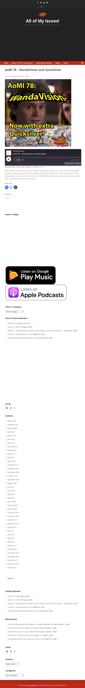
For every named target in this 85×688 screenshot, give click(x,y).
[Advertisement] (42, 44)
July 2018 (10, 487)
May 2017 (10, 538)
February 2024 (12, 447)
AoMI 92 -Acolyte (14, 323)
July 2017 (10, 531)
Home (42, 7)
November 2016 (13, 556)
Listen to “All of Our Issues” (22, 63)
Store (66, 63)
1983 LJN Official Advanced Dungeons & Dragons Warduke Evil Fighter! (33, 624)
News (57, 63)
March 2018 (11, 502)
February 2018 (12, 505)
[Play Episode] (8, 159)
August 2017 (11, 527)
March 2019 (11, 461)
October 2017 (12, 520)
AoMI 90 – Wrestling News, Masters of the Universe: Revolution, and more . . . (36, 331)
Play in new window (24, 167)
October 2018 (12, 476)
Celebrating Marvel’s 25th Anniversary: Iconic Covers (26, 639)
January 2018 (12, 509)
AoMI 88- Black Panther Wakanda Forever (23, 338)
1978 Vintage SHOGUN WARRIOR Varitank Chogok (26, 628)
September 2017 (13, 523)
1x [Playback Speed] (18, 160)
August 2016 (11, 567)
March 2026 (11, 421)
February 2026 (12, 425)
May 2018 (10, 494)
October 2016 (12, 560)
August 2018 (11, 483)
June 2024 (10, 439)
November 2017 (13, 516)
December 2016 (13, 553)
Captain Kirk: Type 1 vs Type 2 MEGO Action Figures (26, 632)
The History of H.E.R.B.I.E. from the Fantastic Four (25, 635)
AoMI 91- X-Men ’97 (15, 327)
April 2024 (10, 443)
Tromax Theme (32, 685)
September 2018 (13, 480)
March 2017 (11, 545)
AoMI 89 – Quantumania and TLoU (20, 334)
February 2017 (12, 549)
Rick (27, 76)
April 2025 (10, 432)
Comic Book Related (44, 63)
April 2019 (10, 458)
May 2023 (10, 454)
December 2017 (13, 513)
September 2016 (13, 564)
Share (77, 164)
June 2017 (10, 534)
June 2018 (10, 491)
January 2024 (12, 450)
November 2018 (13, 472)
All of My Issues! (42, 21)
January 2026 (12, 428)
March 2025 (11, 436)
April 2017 (10, 542)
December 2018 (13, 469)
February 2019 (12, 465)
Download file (10, 167)
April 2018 (10, 498)
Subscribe (69, 164)
